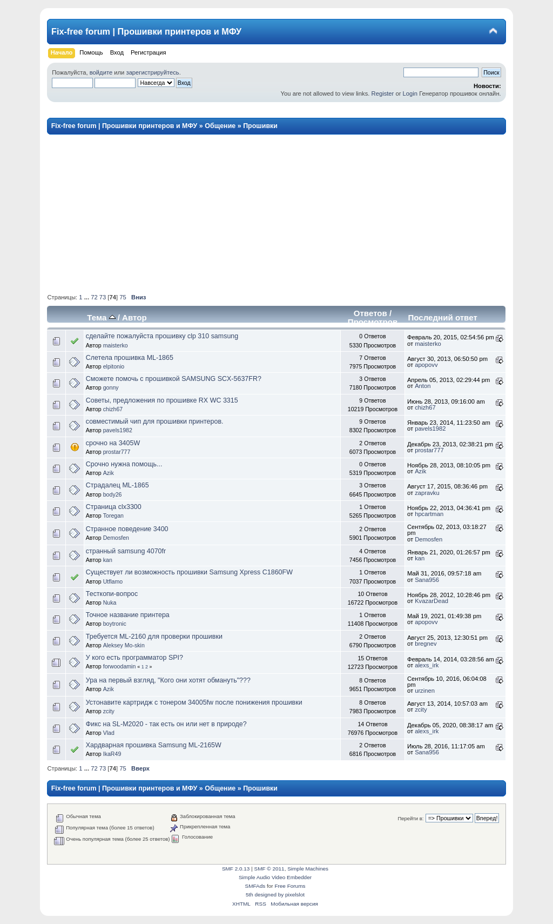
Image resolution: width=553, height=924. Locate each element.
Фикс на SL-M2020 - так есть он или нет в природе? (166, 724)
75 (122, 297)
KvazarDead (431, 601)
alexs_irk (427, 665)
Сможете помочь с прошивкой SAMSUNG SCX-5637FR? (173, 379)
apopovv (426, 364)
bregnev (426, 643)
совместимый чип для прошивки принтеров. (155, 421)
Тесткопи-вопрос (112, 594)
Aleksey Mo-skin (124, 645)
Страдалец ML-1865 (117, 485)
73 (102, 297)
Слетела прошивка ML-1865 (129, 357)
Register (383, 93)
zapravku (427, 493)
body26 (112, 494)
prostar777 (117, 451)
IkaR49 (112, 754)
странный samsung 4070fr (126, 551)
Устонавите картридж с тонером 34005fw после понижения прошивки (194, 702)
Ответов (370, 313)
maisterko (115, 345)
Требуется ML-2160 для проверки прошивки (154, 636)
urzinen (425, 690)
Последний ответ (442, 317)
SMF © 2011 (269, 869)
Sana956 (427, 580)
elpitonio (113, 366)
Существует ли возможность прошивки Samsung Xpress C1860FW (189, 572)
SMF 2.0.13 (236, 869)
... (87, 297)
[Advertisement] (276, 213)
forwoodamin (119, 666)
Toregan (113, 515)
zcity (108, 711)
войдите (101, 72)
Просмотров (372, 321)
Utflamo (113, 581)
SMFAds (255, 886)
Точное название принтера (128, 615)
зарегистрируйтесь (152, 72)
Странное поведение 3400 (127, 529)
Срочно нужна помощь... (124, 464)
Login (410, 93)
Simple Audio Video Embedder (275, 877)
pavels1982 (117, 430)
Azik (108, 473)
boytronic (114, 623)
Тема (101, 317)
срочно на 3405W (113, 443)
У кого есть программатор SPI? (134, 657)
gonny (111, 387)
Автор (134, 317)
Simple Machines (307, 869)
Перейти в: (410, 818)
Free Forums (289, 886)
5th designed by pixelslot (275, 895)
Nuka (110, 602)
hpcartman (429, 514)
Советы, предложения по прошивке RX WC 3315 (162, 400)
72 (94, 297)
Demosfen (116, 537)
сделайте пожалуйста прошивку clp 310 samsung (162, 336)
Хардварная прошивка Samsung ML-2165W (153, 745)
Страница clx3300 (113, 507)
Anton (422, 386)
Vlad (108, 732)
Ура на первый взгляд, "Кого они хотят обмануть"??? (168, 680)
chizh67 (113, 409)
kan (107, 560)
